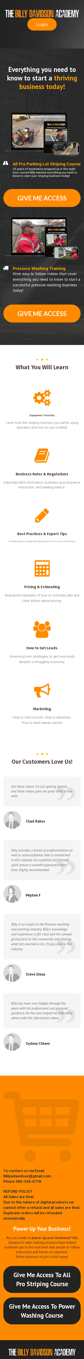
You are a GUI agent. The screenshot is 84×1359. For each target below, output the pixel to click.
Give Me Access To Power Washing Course (42, 1310)
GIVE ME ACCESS (42, 198)
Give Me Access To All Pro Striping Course (42, 1279)
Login (42, 24)
